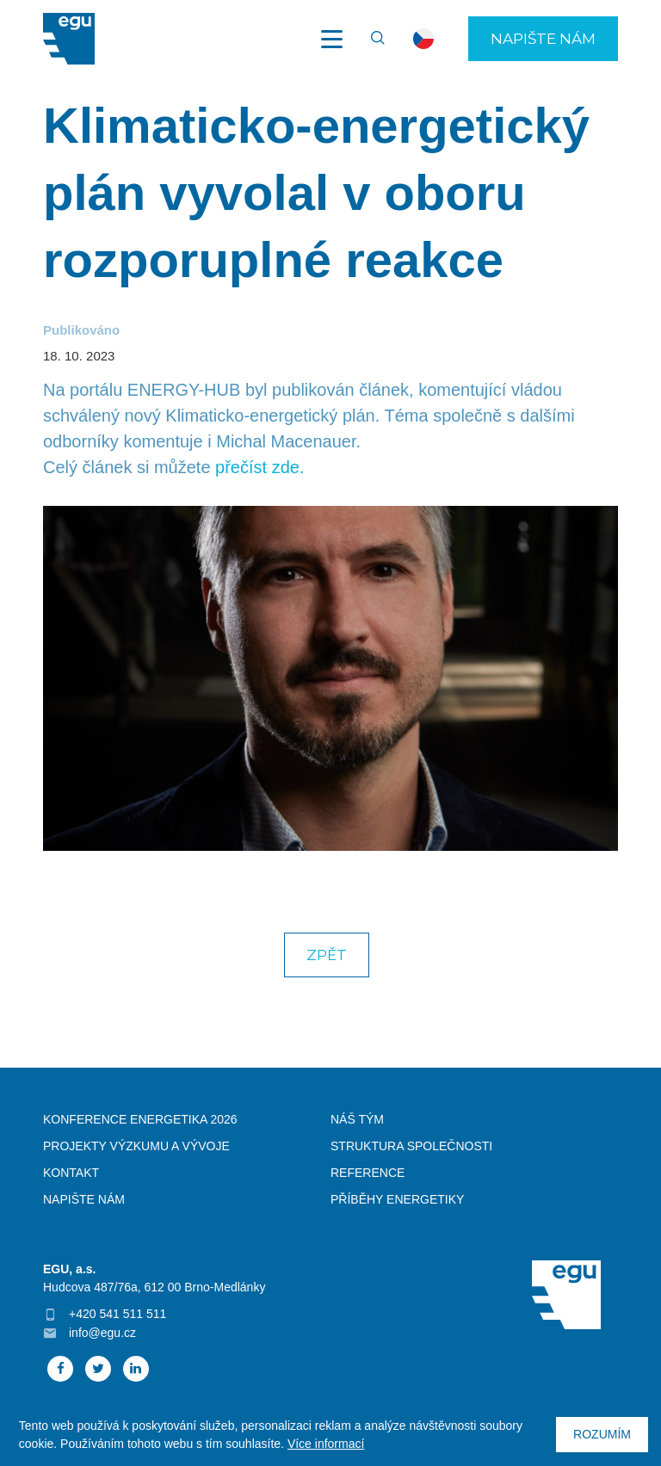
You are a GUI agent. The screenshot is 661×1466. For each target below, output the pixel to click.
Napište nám (543, 38)
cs (423, 38)
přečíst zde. (259, 467)
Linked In (136, 1369)
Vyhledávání (370, 38)
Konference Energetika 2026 (140, 1119)
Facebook (60, 1369)
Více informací (325, 1444)
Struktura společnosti (411, 1146)
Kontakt (71, 1173)
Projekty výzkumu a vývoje (136, 1146)
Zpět (326, 955)
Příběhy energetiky (397, 1199)
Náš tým (357, 1119)
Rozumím (602, 1434)
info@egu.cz (102, 1333)
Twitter (98, 1369)
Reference (367, 1173)
